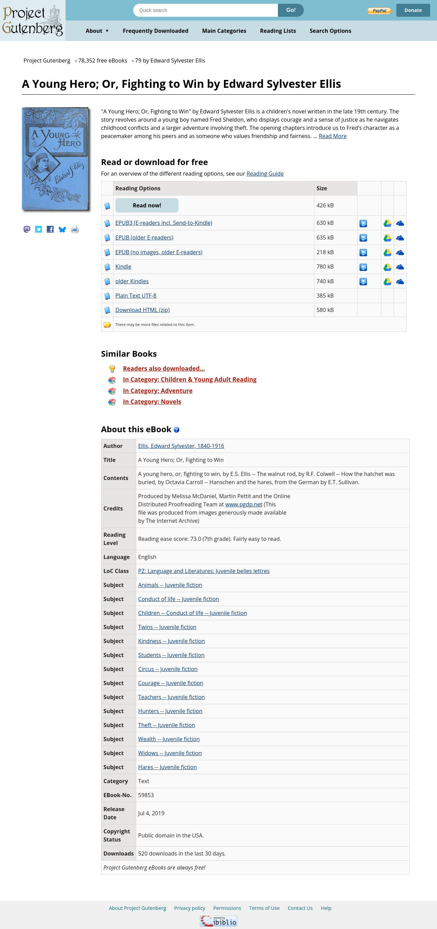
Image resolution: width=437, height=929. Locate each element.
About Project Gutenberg (137, 908)
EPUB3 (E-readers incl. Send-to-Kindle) (163, 223)
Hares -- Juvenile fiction (167, 767)
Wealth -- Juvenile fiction (169, 739)
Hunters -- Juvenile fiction (170, 711)
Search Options (330, 31)
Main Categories (224, 31)
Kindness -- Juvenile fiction (171, 641)
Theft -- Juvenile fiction (166, 725)
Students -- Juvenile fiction (171, 655)
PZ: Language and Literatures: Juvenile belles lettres (204, 571)
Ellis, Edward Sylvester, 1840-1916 (181, 446)
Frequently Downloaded (155, 31)
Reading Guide (265, 173)
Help (326, 908)
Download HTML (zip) (142, 310)
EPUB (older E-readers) (144, 237)
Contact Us (300, 908)
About (97, 31)
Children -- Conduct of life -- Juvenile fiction (192, 613)
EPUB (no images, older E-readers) (158, 252)
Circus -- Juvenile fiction (168, 669)
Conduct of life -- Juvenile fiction (178, 599)
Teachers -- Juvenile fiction (171, 697)
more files (150, 324)
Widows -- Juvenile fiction (170, 753)
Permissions (227, 908)
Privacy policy (189, 908)
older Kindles (132, 281)
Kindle (123, 266)
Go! (291, 10)
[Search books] (205, 10)
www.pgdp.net (244, 504)
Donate (413, 10)
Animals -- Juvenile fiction (170, 585)
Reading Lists (278, 31)
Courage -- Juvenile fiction (170, 683)
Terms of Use (264, 908)
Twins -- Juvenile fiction (167, 627)
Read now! (147, 205)
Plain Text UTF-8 (135, 295)
